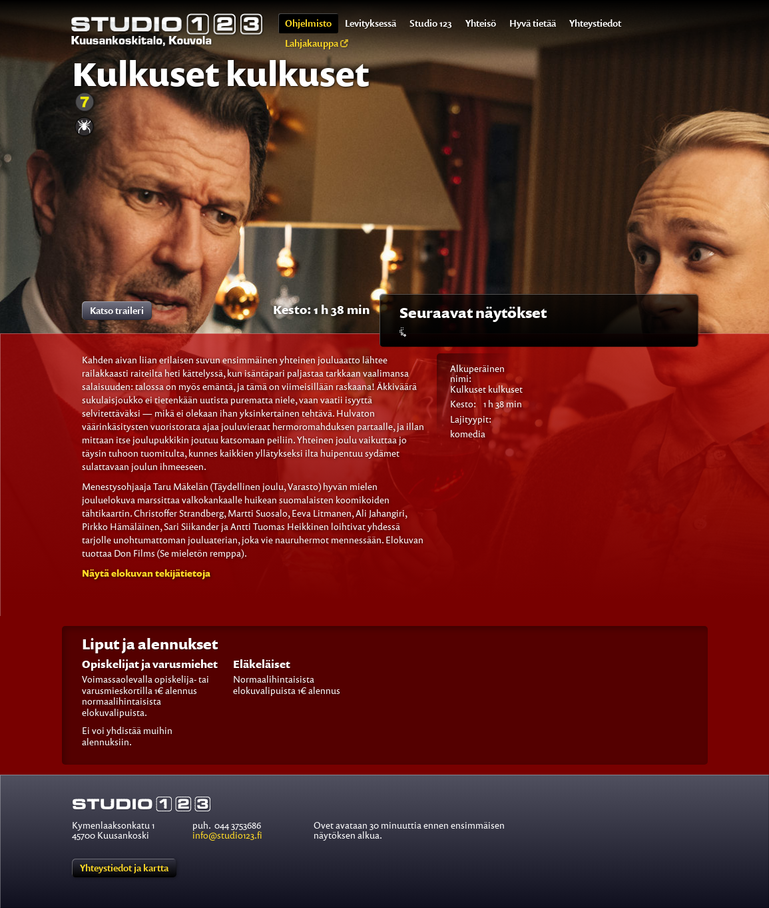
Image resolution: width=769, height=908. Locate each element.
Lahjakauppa (316, 43)
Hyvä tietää (532, 23)
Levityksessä (370, 23)
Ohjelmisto (308, 23)
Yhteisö (480, 23)
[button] (146, 573)
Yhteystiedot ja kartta (124, 867)
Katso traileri (117, 310)
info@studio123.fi (227, 835)
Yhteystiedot (595, 23)
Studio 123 (430, 23)
